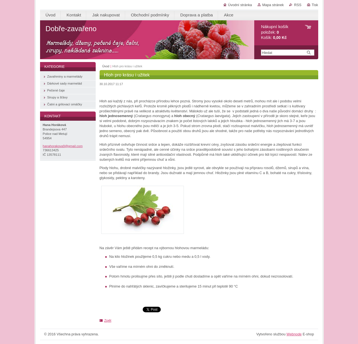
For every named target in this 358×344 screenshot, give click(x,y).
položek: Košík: (274, 32)
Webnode (294, 334)
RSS (297, 5)
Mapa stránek (273, 5)
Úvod (105, 66)
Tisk (315, 5)
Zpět (108, 320)
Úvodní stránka (240, 5)
